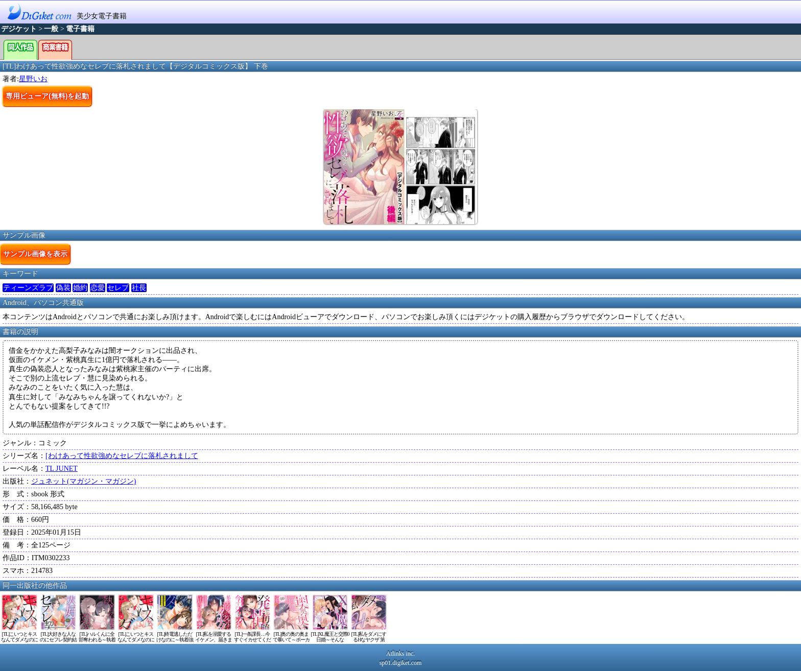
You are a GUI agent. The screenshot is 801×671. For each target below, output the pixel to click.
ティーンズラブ (28, 288)
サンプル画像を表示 (35, 254)
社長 (139, 288)
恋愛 (97, 288)
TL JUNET (61, 468)
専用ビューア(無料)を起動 (47, 96)
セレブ (118, 288)
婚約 (80, 288)
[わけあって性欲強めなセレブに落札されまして (121, 456)
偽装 (63, 288)
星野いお (33, 79)
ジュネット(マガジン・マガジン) (83, 481)
